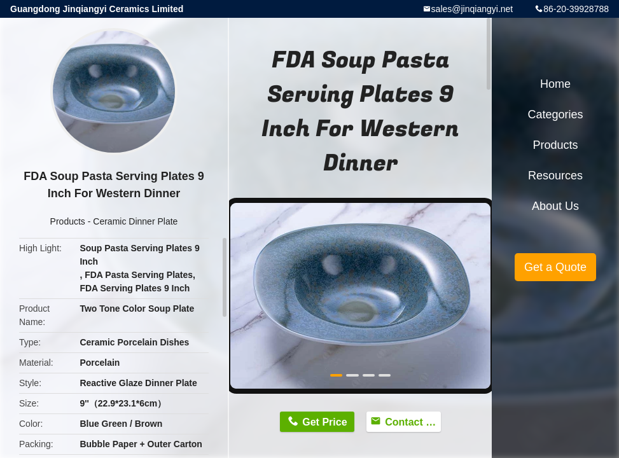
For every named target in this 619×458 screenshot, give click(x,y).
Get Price (324, 422)
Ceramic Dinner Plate (135, 221)
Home (555, 84)
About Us (555, 206)
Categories (555, 114)
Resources (555, 175)
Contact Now (413, 422)
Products (67, 221)
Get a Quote (555, 267)
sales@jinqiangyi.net (472, 9)
